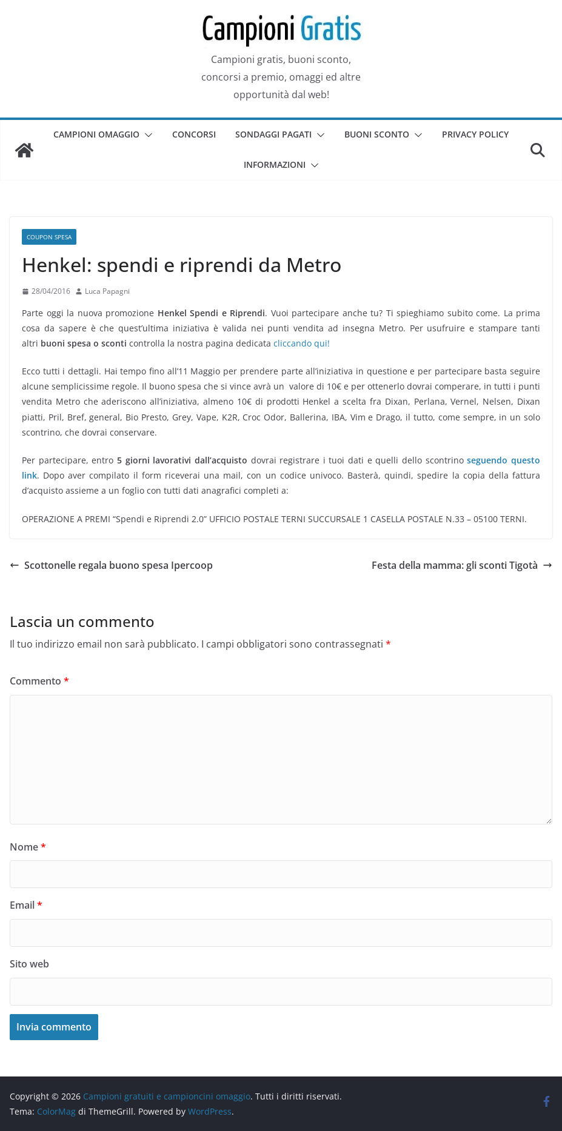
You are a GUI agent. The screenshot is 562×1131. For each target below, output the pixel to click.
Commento (39, 681)
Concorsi (194, 134)
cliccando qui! (301, 343)
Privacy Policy (475, 134)
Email (26, 905)
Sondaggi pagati (273, 134)
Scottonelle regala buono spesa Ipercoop (111, 565)
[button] (146, 135)
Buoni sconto (376, 134)
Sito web (29, 963)
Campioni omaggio (96, 134)
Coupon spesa (49, 237)
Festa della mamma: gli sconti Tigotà (462, 565)
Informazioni (275, 164)
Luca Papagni (107, 291)
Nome (28, 847)
